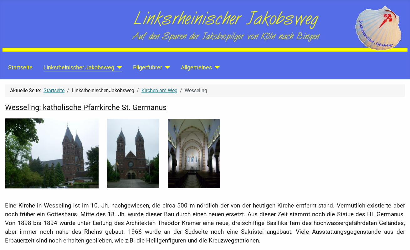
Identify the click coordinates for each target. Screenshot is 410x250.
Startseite (20, 67)
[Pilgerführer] (166, 67)
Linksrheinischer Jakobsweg (79, 67)
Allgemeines (196, 67)
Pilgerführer (147, 67)
